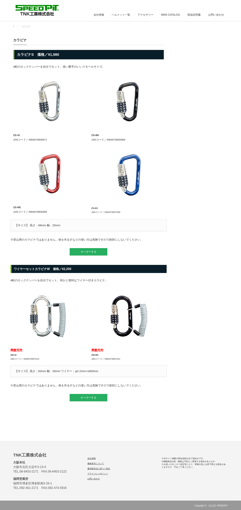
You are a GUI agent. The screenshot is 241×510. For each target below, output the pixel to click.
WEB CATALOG (170, 14)
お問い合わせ (216, 14)
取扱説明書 (194, 14)
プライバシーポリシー (97, 474)
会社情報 (99, 14)
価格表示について (95, 463)
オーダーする (88, 251)
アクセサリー (145, 14)
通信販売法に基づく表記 (98, 468)
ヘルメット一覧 (121, 14)
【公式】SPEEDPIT (218, 505)
